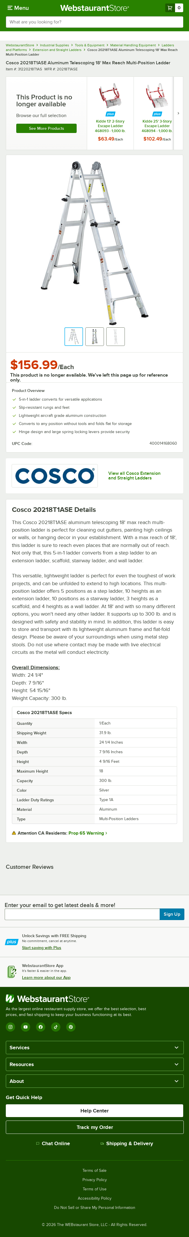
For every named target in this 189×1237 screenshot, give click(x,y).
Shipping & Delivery (126, 1143)
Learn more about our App (46, 977)
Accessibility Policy (94, 1198)
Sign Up (172, 914)
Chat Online (53, 1143)
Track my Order (95, 1127)
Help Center (94, 1111)
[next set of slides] (178, 113)
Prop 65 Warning (86, 833)
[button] (73, 336)
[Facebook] (40, 1027)
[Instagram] (10, 1027)
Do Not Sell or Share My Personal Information (94, 1208)
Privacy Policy (94, 1180)
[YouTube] (25, 1027)
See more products (46, 128)
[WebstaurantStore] (78, 998)
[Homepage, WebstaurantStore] (94, 8)
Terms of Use (95, 1189)
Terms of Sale (94, 1171)
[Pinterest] (70, 1027)
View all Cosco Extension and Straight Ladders (134, 476)
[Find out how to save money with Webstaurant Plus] (110, 114)
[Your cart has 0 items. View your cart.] (174, 7)
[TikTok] (55, 1027)
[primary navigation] (18, 7)
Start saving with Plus (41, 947)
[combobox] (94, 22)
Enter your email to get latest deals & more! (60, 905)
